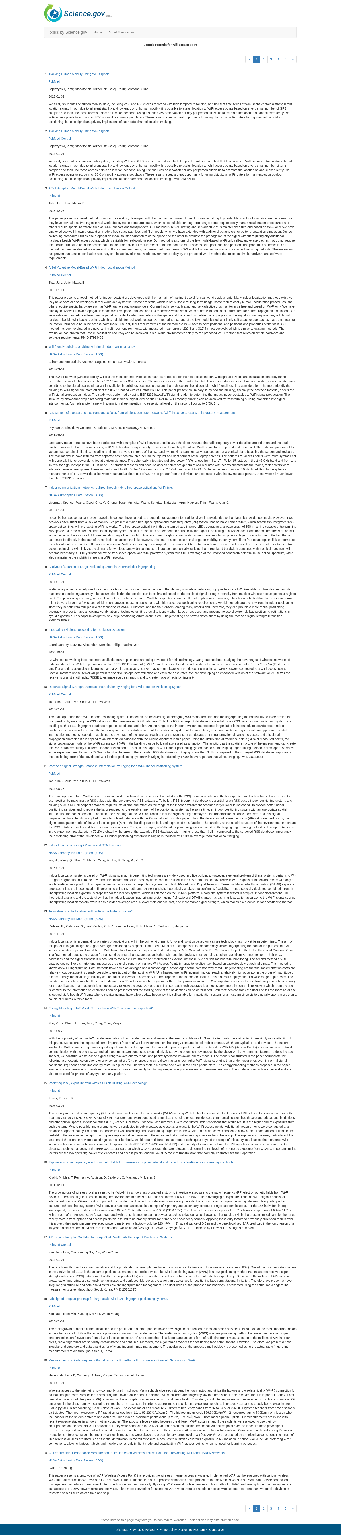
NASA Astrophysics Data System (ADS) (76, 354)
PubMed (54, 81)
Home (98, 32)
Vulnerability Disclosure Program (182, 1529)
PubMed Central (60, 138)
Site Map (122, 1529)
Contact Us (216, 1529)
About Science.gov (121, 32)
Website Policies (144, 1529)
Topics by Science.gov (67, 32)
